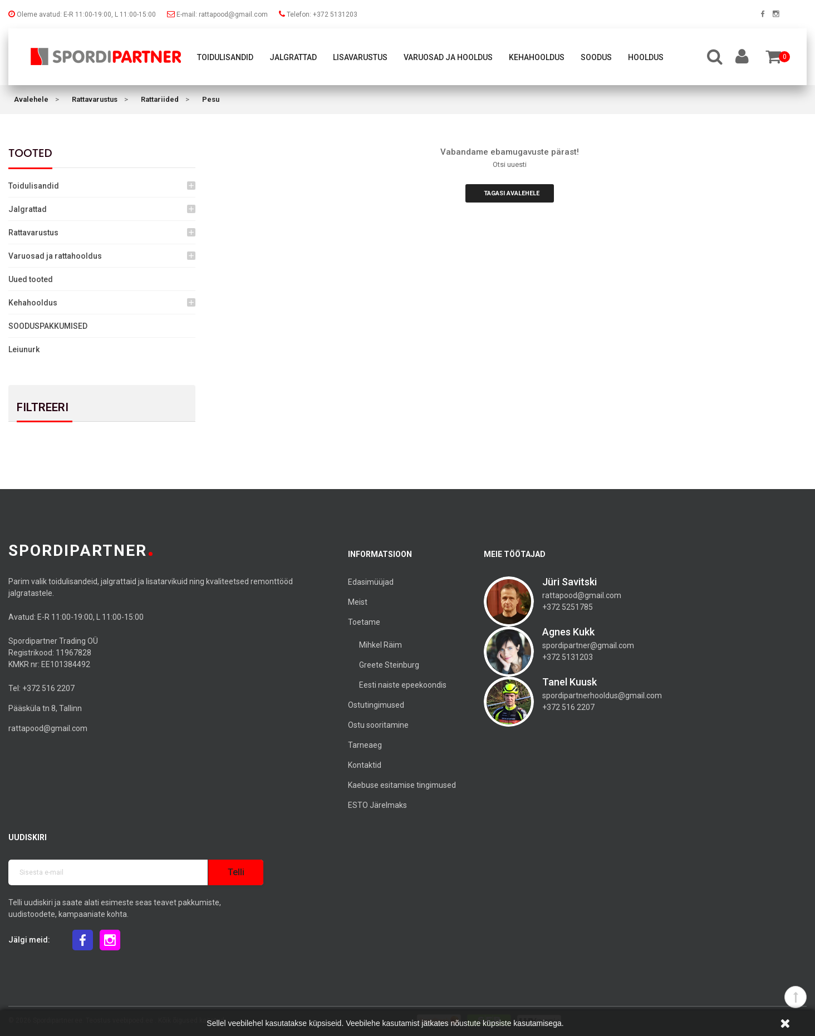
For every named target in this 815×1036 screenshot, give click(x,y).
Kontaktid (364, 765)
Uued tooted (30, 279)
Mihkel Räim (380, 644)
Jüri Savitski (569, 582)
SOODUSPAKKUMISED (47, 326)
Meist (357, 602)
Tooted (30, 153)
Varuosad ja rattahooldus (55, 255)
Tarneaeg (365, 745)
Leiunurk (24, 349)
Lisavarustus (360, 57)
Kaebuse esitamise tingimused (402, 785)
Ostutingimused (376, 704)
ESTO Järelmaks (377, 805)
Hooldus (646, 57)
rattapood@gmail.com (47, 728)
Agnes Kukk (568, 632)
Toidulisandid (225, 57)
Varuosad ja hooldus (448, 57)
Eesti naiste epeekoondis (402, 684)
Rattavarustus (33, 232)
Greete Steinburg (389, 664)
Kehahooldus (536, 57)
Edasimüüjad (371, 582)
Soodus (596, 57)
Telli (236, 872)
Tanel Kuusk (569, 682)
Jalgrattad (293, 57)
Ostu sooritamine (378, 725)
